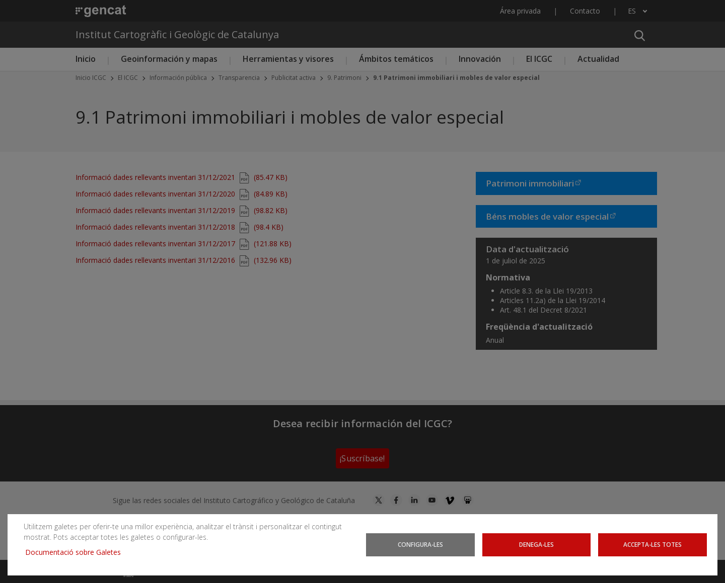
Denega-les (536, 544)
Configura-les (420, 544)
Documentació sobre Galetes (77, 552)
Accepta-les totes (652, 544)
